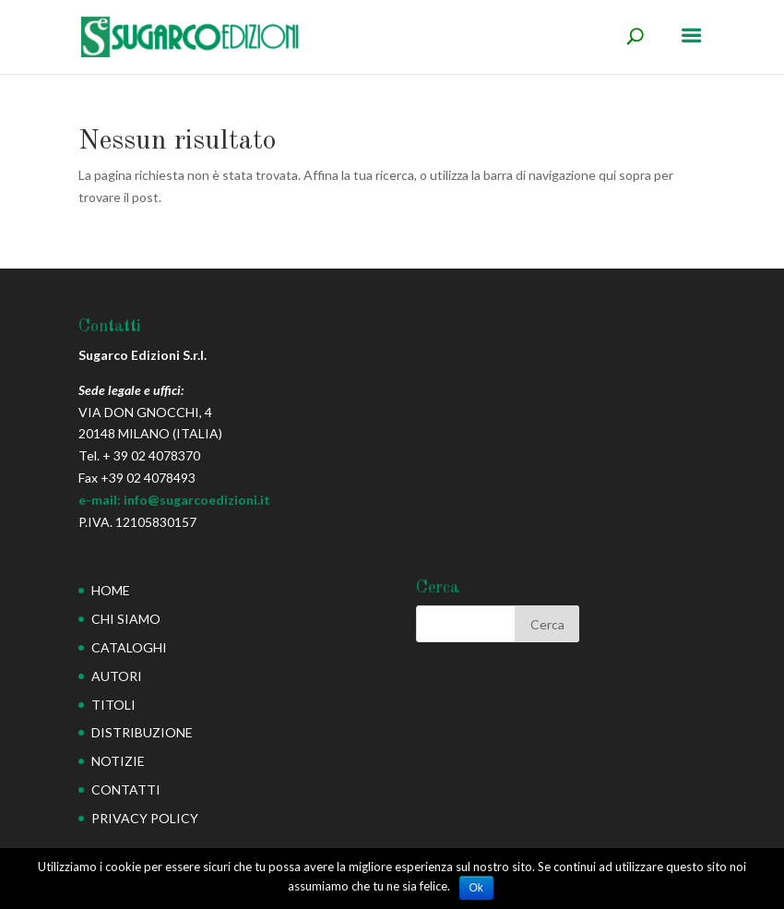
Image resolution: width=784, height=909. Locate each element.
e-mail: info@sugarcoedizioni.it (174, 500)
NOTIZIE (118, 761)
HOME (110, 590)
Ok (476, 887)
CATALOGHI (129, 647)
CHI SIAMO (125, 619)
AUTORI (116, 676)
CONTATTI (125, 789)
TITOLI (113, 704)
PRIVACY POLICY (144, 818)
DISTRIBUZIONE (142, 732)
